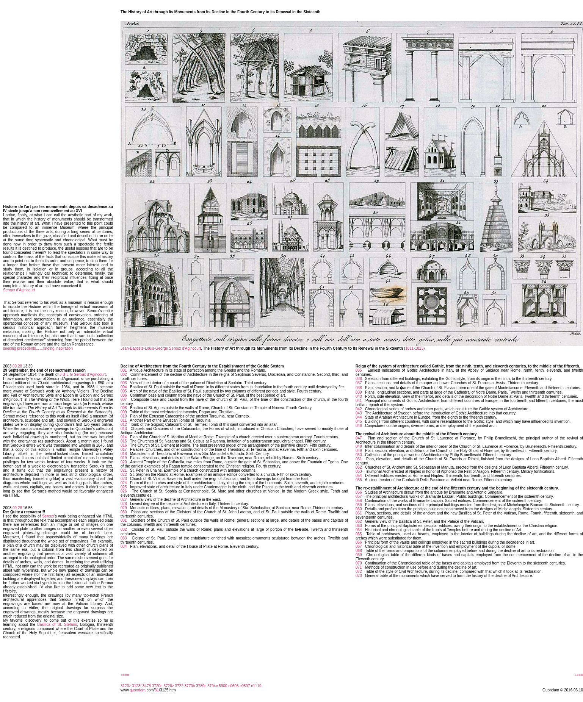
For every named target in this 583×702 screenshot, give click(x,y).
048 (359, 446)
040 (359, 396)
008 (124, 408)
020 (124, 462)
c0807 (245, 686)
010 (124, 416)
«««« (125, 675)
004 (124, 387)
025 (124, 487)
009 (124, 412)
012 (124, 424)
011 (124, 420)
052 (359, 467)
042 (359, 409)
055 (359, 480)
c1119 (256, 686)
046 (359, 426)
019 (124, 458)
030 (124, 512)
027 (124, 499)
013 (124, 429)
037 (359, 383)
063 (359, 526)
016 (124, 445)
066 (359, 542)
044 (359, 417)
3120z (126, 686)
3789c (201, 686)
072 (359, 571)
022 (124, 474)
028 (124, 504)
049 (359, 451)
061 (359, 513)
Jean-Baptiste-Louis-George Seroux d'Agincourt (161, 348)
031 (124, 520)
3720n (157, 686)
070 (359, 563)
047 (359, 438)
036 (359, 379)
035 (359, 370)
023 (124, 479)
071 (359, 567)
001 (124, 370)
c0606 (233, 686)
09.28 (17, 366)
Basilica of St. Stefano (57, 624)
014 (124, 437)
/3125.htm (167, 690)
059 (359, 505)
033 (124, 538)
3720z (168, 686)
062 (359, 521)
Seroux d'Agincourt (19, 290)
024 (124, 483)
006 (124, 395)
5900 (223, 686)
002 (124, 374)
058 (359, 501)
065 (359, 534)
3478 (147, 686)
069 (359, 555)
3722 (179, 686)
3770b (190, 686)
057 (359, 496)
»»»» (579, 675)
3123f (136, 686)
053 (359, 471)
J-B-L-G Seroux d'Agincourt (83, 374)
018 (124, 454)
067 (359, 546)
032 (124, 529)
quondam (138, 690)
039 (359, 392)
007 (124, 399)
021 (124, 470)
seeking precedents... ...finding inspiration (38, 348)
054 (359, 476)
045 (359, 421)
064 (359, 530)
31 (157, 690)
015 (124, 441)
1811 (409, 348)
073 (359, 576)
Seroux (48, 516)
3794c (212, 686)
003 (124, 383)
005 (124, 391)
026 (124, 491)
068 (359, 551)
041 (359, 401)
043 (359, 413)
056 (359, 492)
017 (124, 449)
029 (124, 508)
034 (124, 546)
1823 (419, 348)
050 (359, 455)
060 (359, 509)
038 (359, 388)
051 (359, 459)
